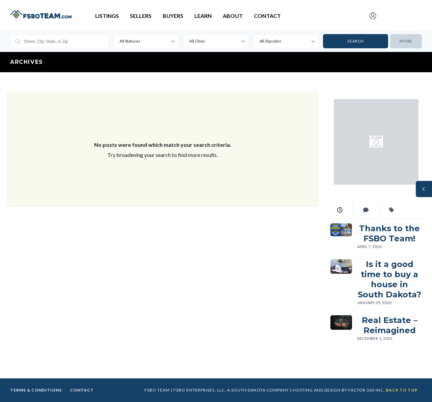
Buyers (173, 15)
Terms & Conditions (36, 390)
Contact (267, 15)
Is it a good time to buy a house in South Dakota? (389, 279)
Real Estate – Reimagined (389, 325)
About (233, 15)
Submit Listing (403, 7)
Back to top (402, 390)
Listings (107, 15)
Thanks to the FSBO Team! (389, 233)
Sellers (141, 15)
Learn (203, 15)
